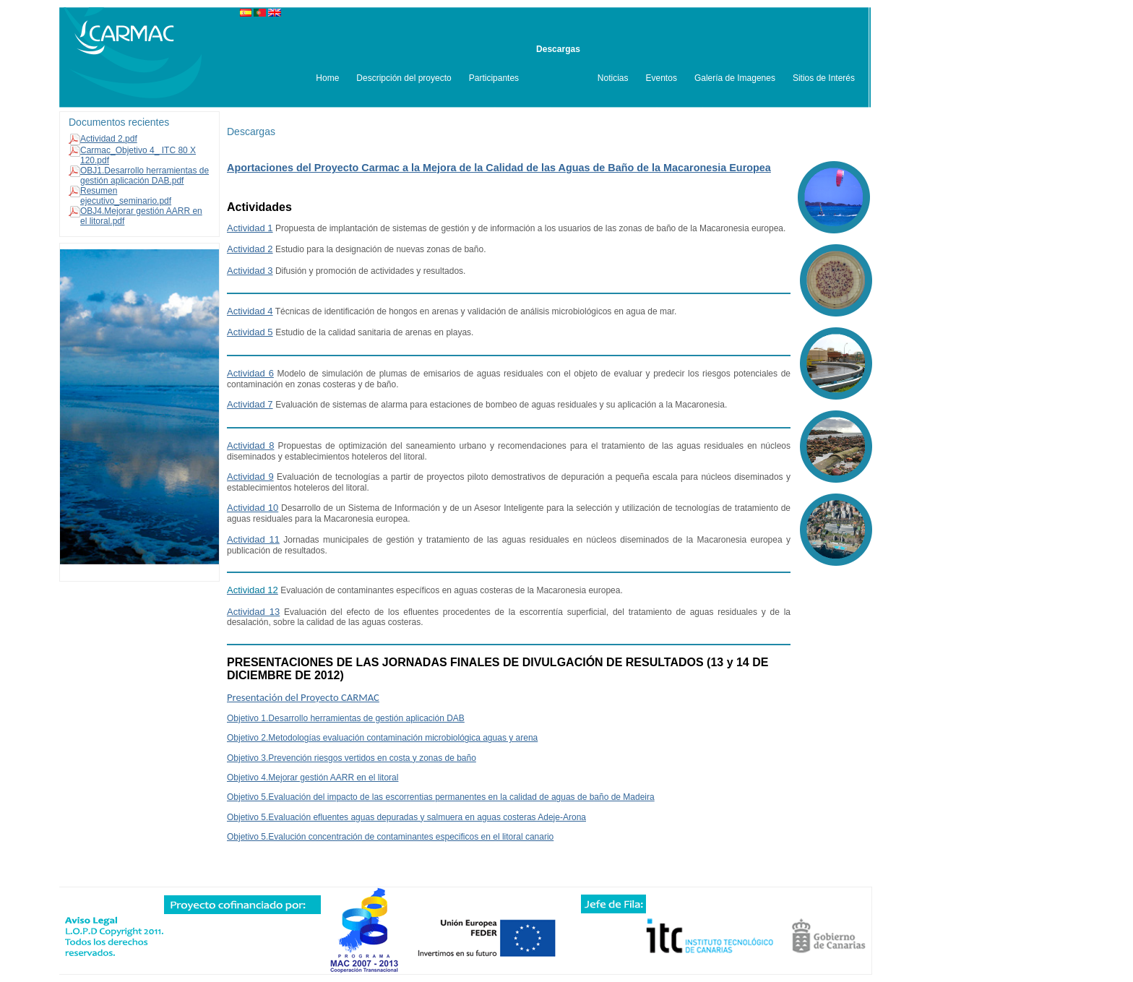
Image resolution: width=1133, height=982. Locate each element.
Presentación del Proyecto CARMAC (303, 697)
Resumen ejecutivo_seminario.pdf (125, 196)
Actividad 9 (250, 476)
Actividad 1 (250, 228)
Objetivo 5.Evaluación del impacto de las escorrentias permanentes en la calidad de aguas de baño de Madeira (441, 797)
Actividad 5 (250, 332)
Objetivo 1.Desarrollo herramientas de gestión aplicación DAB (346, 718)
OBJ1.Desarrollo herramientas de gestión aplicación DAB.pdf (144, 175)
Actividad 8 (250, 445)
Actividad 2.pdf (108, 139)
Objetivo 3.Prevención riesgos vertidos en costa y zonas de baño (351, 758)
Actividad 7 (250, 404)
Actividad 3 (250, 270)
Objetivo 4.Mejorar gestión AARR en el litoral (312, 777)
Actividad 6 (250, 373)
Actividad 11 (253, 539)
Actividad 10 (252, 507)
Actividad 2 (250, 249)
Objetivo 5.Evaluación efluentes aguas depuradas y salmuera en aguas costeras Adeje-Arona (406, 817)
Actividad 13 (253, 611)
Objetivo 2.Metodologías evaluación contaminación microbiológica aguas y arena (382, 738)
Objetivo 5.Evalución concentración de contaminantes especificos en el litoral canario (390, 837)
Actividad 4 (250, 311)
